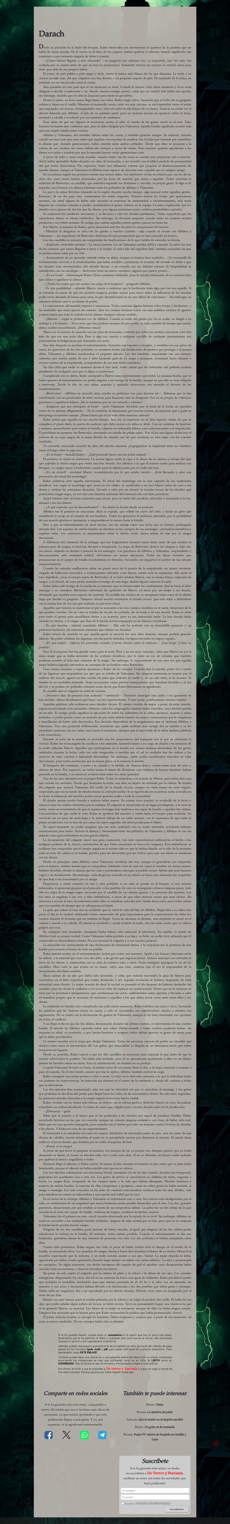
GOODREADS (66, 1363)
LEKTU (156, 1360)
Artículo (155, 1419)
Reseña (154, 1412)
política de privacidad (153, 1503)
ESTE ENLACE (88, 1352)
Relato (154, 1404)
